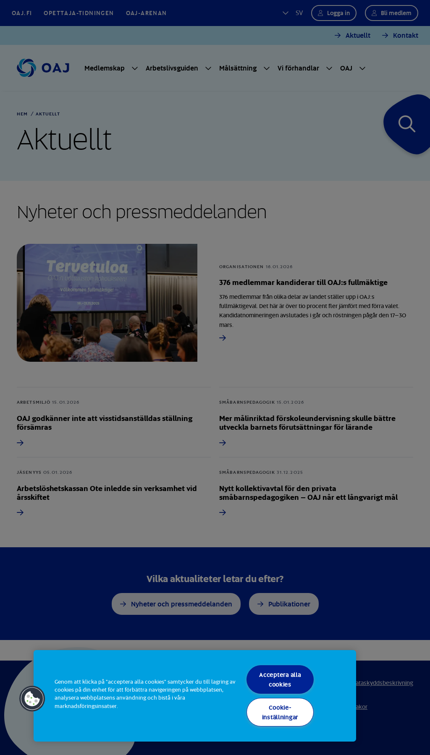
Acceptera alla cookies (280, 679)
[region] (195, 696)
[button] (32, 698)
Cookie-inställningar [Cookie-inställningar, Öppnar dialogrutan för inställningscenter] (280, 712)
